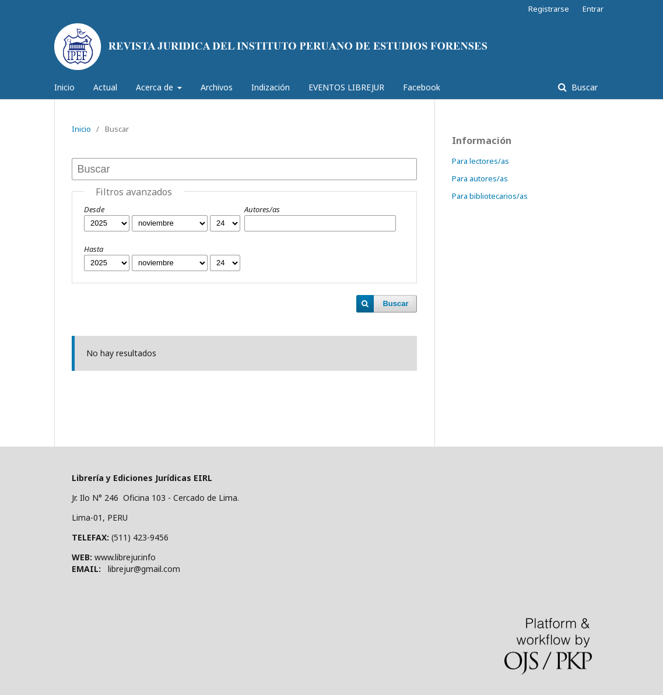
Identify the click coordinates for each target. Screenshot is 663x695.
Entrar (593, 8)
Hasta (93, 249)
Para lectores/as (480, 161)
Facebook (421, 87)
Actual (105, 87)
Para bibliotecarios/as (490, 196)
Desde (94, 209)
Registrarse (548, 8)
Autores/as (262, 209)
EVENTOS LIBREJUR (346, 87)
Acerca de (156, 87)
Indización (270, 87)
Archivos (217, 87)
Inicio (64, 87)
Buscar (583, 87)
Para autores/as (480, 178)
